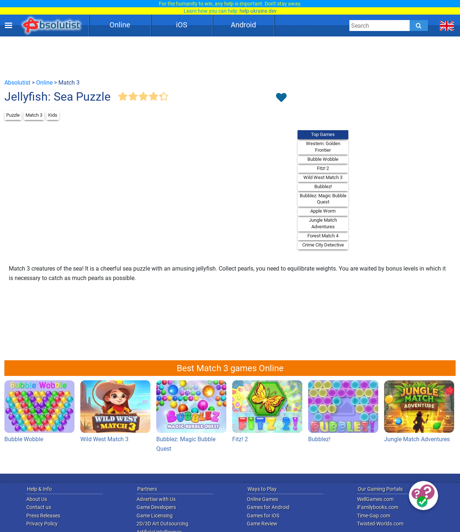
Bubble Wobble (322, 159)
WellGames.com (375, 499)
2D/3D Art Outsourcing (162, 524)
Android (243, 24)
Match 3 (34, 115)
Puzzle (13, 115)
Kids (52, 115)
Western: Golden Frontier (323, 147)
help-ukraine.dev (258, 11)
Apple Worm (323, 211)
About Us (36, 499)
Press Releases (43, 516)
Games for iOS (263, 516)
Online (120, 24)
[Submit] (419, 25)
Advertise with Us (156, 499)
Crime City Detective (323, 245)
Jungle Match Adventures (323, 223)
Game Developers (156, 507)
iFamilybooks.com (377, 507)
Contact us (38, 507)
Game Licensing (155, 516)
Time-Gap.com (373, 516)
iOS (181, 24)
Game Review (262, 524)
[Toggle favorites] (281, 98)
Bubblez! (323, 186)
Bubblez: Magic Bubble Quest (323, 199)
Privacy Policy (42, 524)
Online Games (262, 499)
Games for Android (268, 507)
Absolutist (17, 82)
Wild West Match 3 (322, 177)
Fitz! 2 (323, 168)
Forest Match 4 (322, 235)
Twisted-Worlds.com (380, 524)
